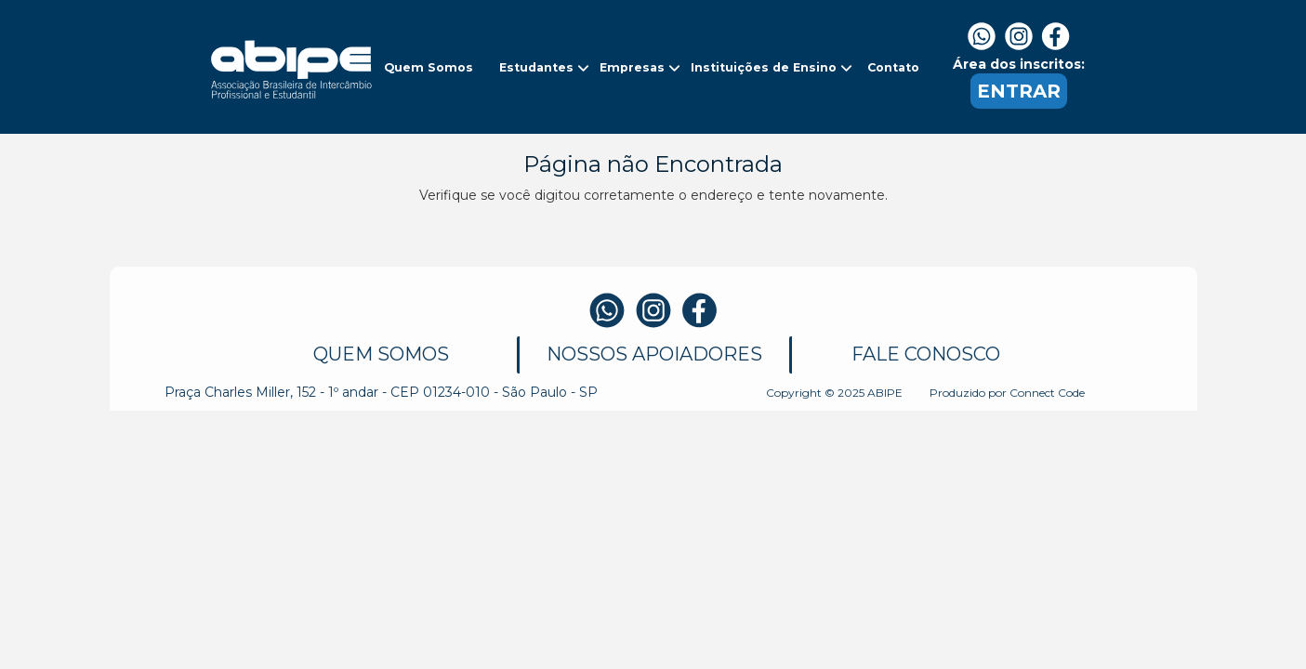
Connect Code (1047, 393)
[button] (430, 68)
